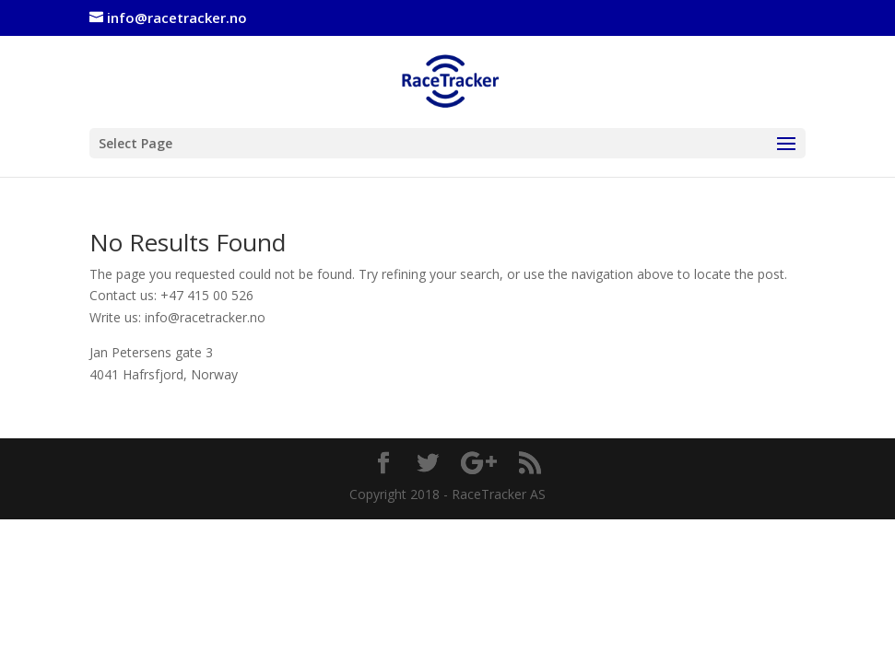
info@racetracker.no (205, 317)
